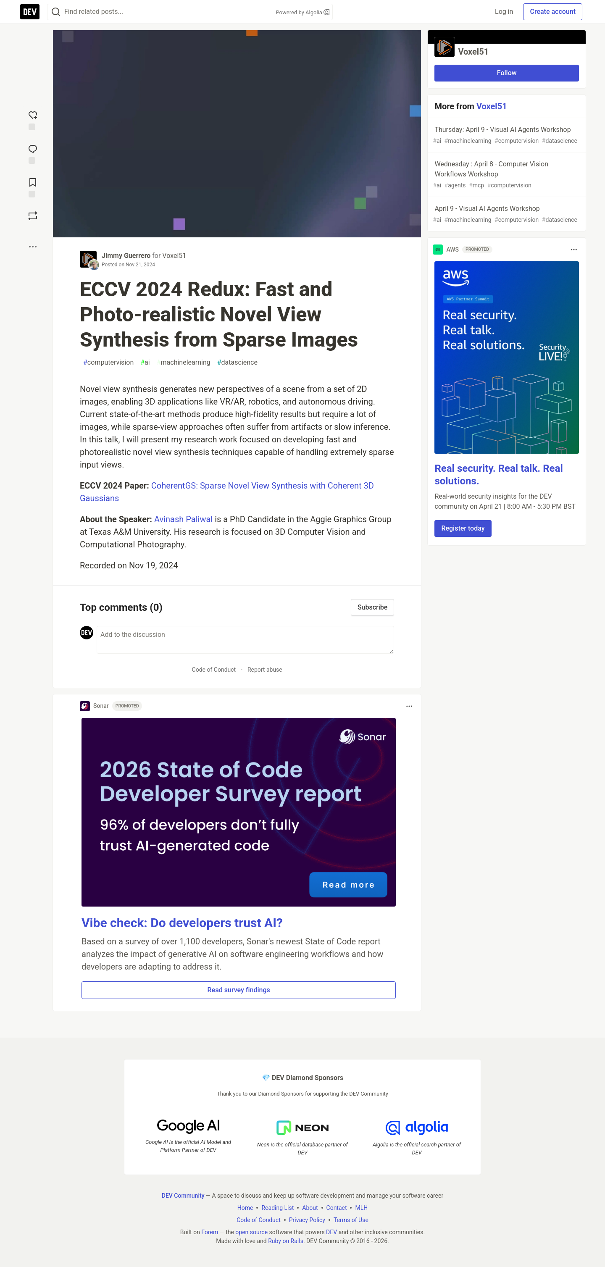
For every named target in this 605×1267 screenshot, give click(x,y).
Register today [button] (462, 528)
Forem (209, 1231)
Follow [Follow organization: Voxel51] (507, 73)
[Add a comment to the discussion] (245, 639)
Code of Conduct (214, 669)
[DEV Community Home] (29, 11)
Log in (504, 12)
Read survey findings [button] (239, 990)
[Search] (55, 12)
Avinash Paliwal (183, 519)
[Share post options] (32, 246)
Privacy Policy (307, 1219)
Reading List (277, 1207)
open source (251, 1231)
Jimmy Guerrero (126, 256)
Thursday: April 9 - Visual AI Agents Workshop (506, 135)
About (310, 1207)
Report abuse (264, 669)
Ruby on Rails (285, 1240)
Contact (336, 1207)
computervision (108, 362)
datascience (237, 362)
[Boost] (32, 216)
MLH (361, 1207)
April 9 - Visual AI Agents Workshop (506, 214)
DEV (331, 1231)
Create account (553, 12)
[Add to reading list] (32, 186)
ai (145, 362)
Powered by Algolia (302, 12)
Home (245, 1207)
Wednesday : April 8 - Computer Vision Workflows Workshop (506, 175)
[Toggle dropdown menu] (409, 706)
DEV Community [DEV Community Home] (183, 1195)
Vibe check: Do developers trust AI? (182, 922)
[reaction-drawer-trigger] (33, 119)
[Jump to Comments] (32, 153)
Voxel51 (174, 256)
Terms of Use (351, 1219)
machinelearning (183, 362)
